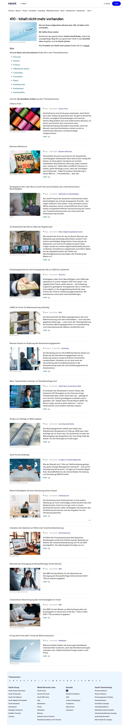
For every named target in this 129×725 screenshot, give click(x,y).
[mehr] (90, 10)
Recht (15, 80)
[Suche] (107, 3)
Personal (17, 57)
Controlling (18, 72)
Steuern (16, 61)
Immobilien (18, 76)
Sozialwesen (18, 88)
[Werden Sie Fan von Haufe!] (67, 691)
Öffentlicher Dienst (21, 68)
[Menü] (23, 3)
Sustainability (19, 92)
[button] (116, 3)
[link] (11, 11)
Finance (16, 64)
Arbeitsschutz (19, 84)
